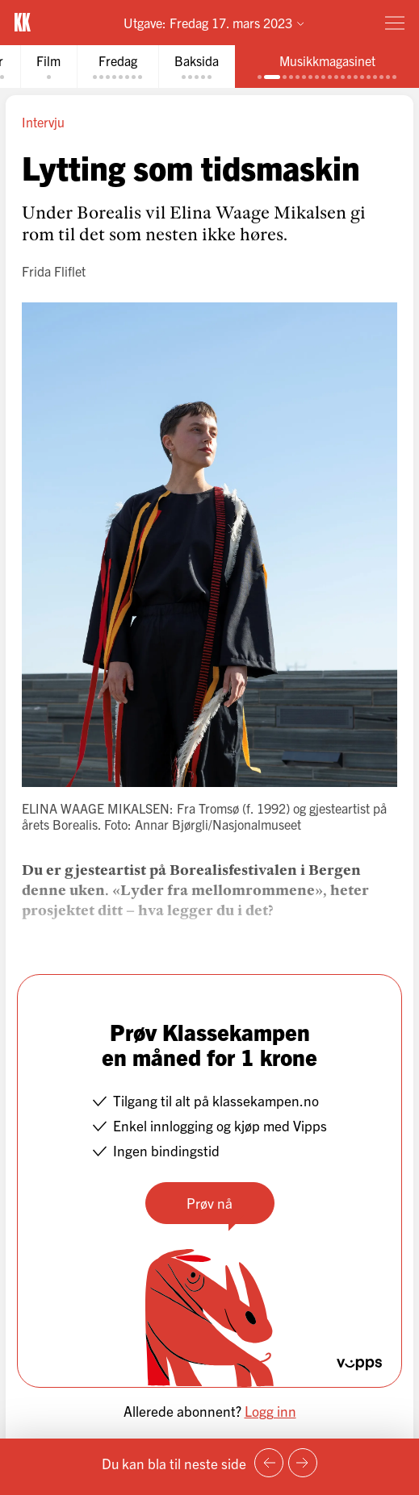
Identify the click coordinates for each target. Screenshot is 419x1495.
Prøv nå (209, 1202)
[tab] (48, 66)
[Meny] (394, 22)
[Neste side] (302, 1462)
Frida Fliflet (54, 271)
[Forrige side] (268, 1462)
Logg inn (270, 1410)
